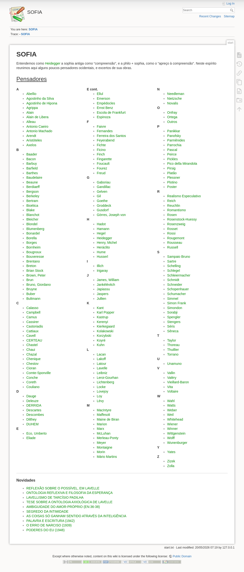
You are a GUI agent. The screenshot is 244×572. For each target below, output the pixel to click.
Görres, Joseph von (111, 215)
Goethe (102, 201)
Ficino (101, 150)
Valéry (171, 378)
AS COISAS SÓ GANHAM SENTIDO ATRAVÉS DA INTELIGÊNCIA (76, 516)
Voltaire (172, 391)
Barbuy (31, 163)
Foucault (103, 163)
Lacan (101, 354)
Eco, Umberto (36, 433)
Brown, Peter (36, 275)
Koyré (101, 340)
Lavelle (102, 368)
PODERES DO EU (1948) (45, 530)
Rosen (172, 215)
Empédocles (106, 103)
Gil (99, 196)
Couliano (32, 387)
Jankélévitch (106, 284)
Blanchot (32, 215)
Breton (31, 266)
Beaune (32, 182)
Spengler (173, 317)
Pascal (172, 150)
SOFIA (33, 29)
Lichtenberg (105, 382)
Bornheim (33, 247)
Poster (172, 187)
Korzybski (104, 336)
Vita (170, 387)
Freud (101, 173)
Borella (31, 238)
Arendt (31, 136)
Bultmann (33, 298)
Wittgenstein (176, 433)
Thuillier (173, 350)
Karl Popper (105, 312)
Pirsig (171, 168)
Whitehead (175, 419)
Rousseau (174, 242)
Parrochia (174, 145)
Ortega (172, 117)
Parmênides (176, 140)
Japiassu (103, 289)
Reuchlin (173, 205)
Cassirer (32, 322)
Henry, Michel (107, 242)
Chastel (32, 345)
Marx (100, 429)
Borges (31, 242)
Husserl (102, 256)
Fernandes (105, 131)
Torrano (172, 354)
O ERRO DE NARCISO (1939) (49, 525)
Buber (30, 294)
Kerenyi (102, 322)
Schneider (174, 284)
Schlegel (173, 270)
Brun (29, 280)
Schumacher (176, 294)
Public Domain (182, 556)
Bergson (32, 191)
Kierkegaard (106, 326)
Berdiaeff (33, 187)
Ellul (100, 94)
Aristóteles (34, 140)
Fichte (101, 145)
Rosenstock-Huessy (182, 219)
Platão (172, 173)
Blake (30, 210)
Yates (171, 452)
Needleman (175, 94)
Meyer (101, 443)
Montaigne (104, 447)
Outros (172, 122)
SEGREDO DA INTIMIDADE (47, 511)
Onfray (172, 112)
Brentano (33, 261)
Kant (100, 308)
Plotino (172, 182)
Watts (171, 405)
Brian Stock (34, 270)
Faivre (101, 126)
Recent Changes (210, 16)
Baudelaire (34, 177)
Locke (101, 387)
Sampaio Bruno (178, 256)
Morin (101, 452)
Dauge (31, 396)
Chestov (32, 364)
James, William (108, 280)
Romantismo (176, 210)
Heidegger (53, 63)
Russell (172, 247)
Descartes (33, 410)
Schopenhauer (178, 289)
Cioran (31, 368)
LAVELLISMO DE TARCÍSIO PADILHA (55, 497)
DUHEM (32, 424)
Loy (99, 396)
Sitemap (229, 16)
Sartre (171, 261)
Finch (101, 154)
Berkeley (32, 196)
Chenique (33, 359)
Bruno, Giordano (38, 284)
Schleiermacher (178, 275)
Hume (101, 252)
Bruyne (31, 289)
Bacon (31, 159)
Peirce (172, 154)
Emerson (103, 98)
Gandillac (104, 187)
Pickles (172, 159)
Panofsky (174, 136)
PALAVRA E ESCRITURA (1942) (50, 521)
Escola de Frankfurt (111, 112)
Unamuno (174, 364)
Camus (31, 317)
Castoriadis (34, 326)
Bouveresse (35, 256)
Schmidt (173, 280)
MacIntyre (104, 410)
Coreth (31, 382)
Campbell (33, 312)
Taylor (171, 340)
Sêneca (172, 331)
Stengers (173, 322)
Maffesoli (103, 415)
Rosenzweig (176, 224)
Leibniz (102, 373)
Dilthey (31, 419)
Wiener (172, 424)
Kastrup (102, 317)
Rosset (172, 229)
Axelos (31, 145)
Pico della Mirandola (182, 163)
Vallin (171, 373)
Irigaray (102, 270)
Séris (171, 326)
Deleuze (32, 401)
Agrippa (32, 108)
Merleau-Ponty (107, 438)
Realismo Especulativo (184, 196)
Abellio (31, 94)
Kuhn (101, 345)
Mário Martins (107, 457)
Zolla (170, 466)
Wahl (170, 401)
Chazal (31, 354)
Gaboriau (104, 182)
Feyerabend (106, 140)
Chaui (30, 350)
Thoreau (173, 345)
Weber (172, 410)
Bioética (32, 205)
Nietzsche (174, 98)
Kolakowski (105, 331)
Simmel (172, 298)
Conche (32, 378)
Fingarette (104, 159)
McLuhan (104, 433)
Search (232, 10)
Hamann (103, 229)
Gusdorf (103, 210)
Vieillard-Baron (178, 382)
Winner (172, 429)
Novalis (172, 103)
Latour (101, 364)
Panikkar (173, 131)
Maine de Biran (108, 419)
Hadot (101, 224)
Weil (170, 415)
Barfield (32, 168)
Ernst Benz (105, 108)
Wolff (170, 438)
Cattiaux (32, 331)
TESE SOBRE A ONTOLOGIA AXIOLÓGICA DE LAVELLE (69, 502)
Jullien (101, 298)
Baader (31, 154)
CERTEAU (34, 340)
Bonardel (33, 233)
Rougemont (175, 238)
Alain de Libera (37, 117)
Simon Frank (176, 303)
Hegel (101, 233)
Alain (30, 112)
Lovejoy (102, 391)
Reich (171, 201)
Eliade (31, 438)
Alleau (31, 122)
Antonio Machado (39, 131)
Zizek (171, 461)
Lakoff (101, 359)
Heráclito (103, 247)
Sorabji (172, 312)
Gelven (102, 191)
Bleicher (32, 219)
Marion (102, 424)
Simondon (174, 308)
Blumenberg (35, 229)
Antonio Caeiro (37, 126)
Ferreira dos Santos (111, 136)
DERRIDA (33, 405)
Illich (100, 266)
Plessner (173, 177)
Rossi (171, 233)
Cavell (31, 336)
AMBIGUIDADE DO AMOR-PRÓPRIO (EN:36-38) (63, 507)
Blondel (32, 224)
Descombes (35, 415)
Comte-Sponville (38, 373)
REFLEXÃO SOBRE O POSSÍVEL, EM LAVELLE (62, 488)
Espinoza (104, 117)
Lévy (100, 401)
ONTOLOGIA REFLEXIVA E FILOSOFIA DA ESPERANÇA (69, 493)
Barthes (32, 173)
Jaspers (102, 294)
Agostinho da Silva (40, 98)
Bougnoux (33, 252)
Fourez (102, 168)
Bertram (32, 201)
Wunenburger (177, 443)
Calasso (32, 308)
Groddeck (104, 205)
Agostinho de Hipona (41, 103)
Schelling (174, 266)
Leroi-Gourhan (107, 378)
